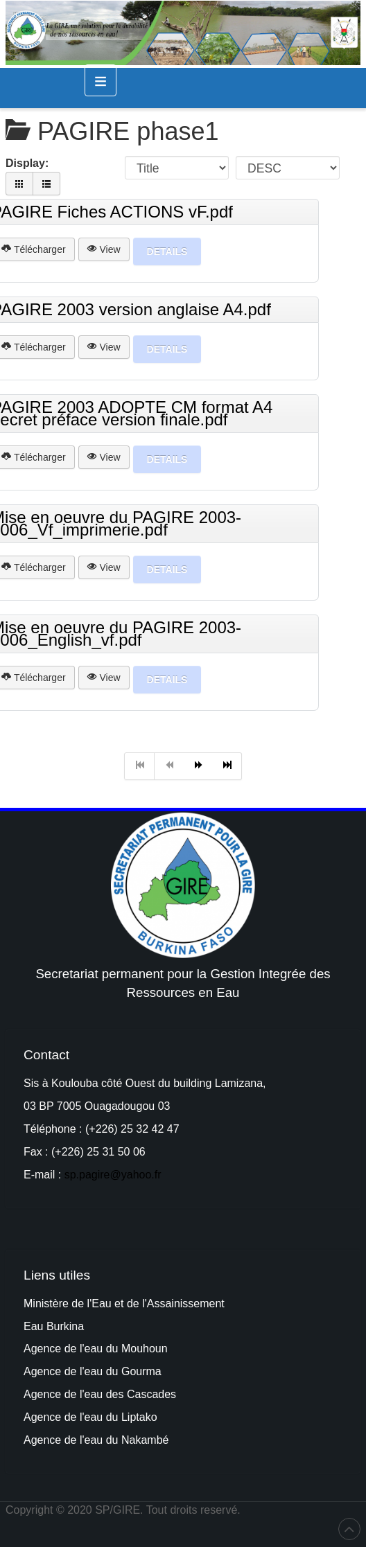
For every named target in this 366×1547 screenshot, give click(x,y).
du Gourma (134, 1371)
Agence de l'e (57, 1371)
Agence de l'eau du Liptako (90, 1417)
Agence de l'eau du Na (79, 1440)
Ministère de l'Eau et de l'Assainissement (124, 1303)
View (104, 249)
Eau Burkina (54, 1326)
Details (167, 251)
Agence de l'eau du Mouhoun (96, 1348)
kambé (151, 1440)
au (97, 1371)
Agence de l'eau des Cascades (100, 1394)
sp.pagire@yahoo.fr (113, 1175)
